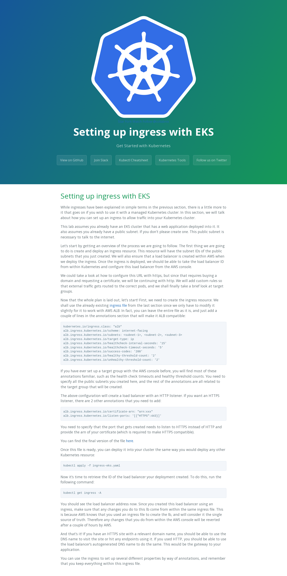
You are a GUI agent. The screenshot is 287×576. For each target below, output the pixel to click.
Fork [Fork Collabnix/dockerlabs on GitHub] (128, 121)
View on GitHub (71, 160)
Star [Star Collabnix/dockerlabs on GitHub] (121, 121)
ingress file (118, 305)
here (129, 440)
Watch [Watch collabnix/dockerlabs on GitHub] (137, 121)
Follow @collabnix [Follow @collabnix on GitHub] (156, 121)
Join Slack (101, 160)
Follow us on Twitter (212, 160)
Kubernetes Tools (172, 160)
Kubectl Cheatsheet (133, 160)
